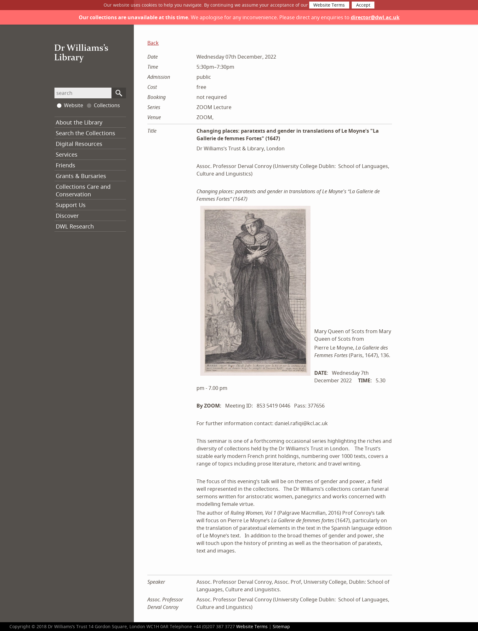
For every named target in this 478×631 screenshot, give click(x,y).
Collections (103, 105)
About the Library (79, 122)
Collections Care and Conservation (83, 190)
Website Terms (329, 5)
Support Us (71, 205)
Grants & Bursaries (81, 176)
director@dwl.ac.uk (375, 17)
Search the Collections (85, 133)
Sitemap (281, 626)
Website (70, 105)
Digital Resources (79, 144)
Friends (65, 165)
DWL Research (75, 226)
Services (66, 154)
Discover (67, 215)
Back (153, 42)
